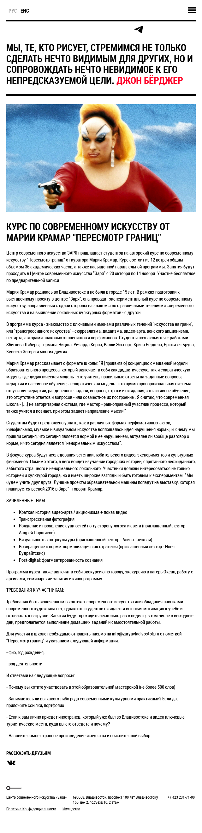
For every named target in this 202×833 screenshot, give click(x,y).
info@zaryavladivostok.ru (135, 633)
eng (25, 10)
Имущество (71, 808)
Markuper (22, 821)
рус (13, 10)
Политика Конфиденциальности (31, 808)
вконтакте (11, 763)
